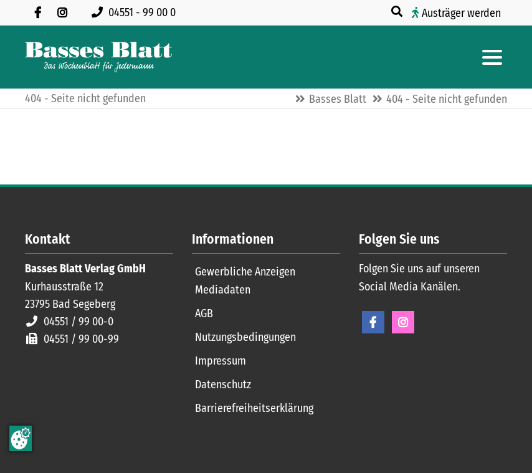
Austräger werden (461, 13)
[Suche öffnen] (398, 12)
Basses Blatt (337, 99)
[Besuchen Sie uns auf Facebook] (37, 12)
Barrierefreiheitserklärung (254, 408)
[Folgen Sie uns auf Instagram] (62, 12)
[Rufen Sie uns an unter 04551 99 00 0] (136, 12)
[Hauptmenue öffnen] (492, 57)
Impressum (220, 361)
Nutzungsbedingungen (245, 337)
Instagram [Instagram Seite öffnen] (403, 322)
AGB (204, 313)
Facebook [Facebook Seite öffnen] (373, 322)
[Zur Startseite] (98, 57)
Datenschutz (223, 384)
